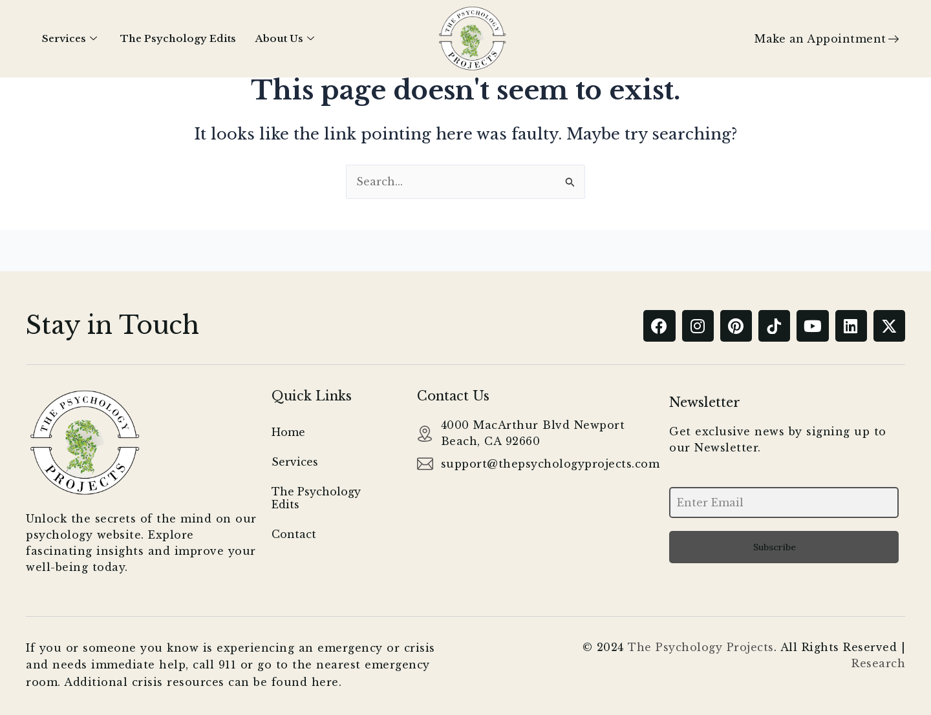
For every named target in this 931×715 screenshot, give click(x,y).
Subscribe (774, 547)
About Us (284, 38)
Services (69, 38)
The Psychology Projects (701, 647)
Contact (294, 534)
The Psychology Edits (178, 38)
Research (878, 663)
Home (288, 432)
